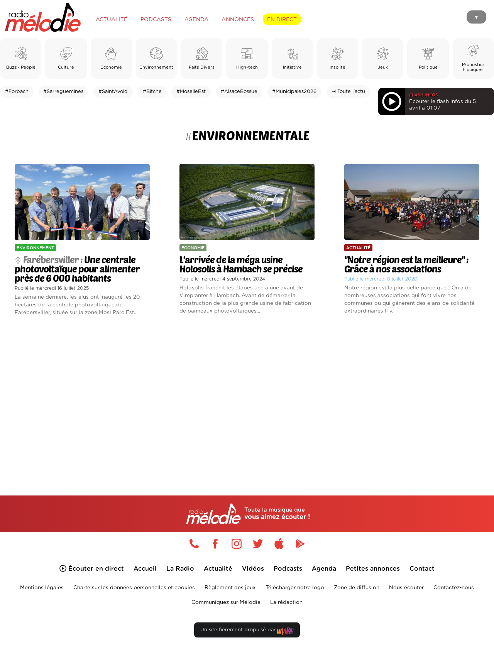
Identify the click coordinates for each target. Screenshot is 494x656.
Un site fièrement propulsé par (247, 631)
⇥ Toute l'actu (348, 91)
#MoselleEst (191, 91)
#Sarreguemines (63, 91)
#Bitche (152, 91)
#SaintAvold (113, 91)
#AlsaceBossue (239, 91)
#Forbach (17, 91)
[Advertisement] (247, 397)
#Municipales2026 (294, 91)
